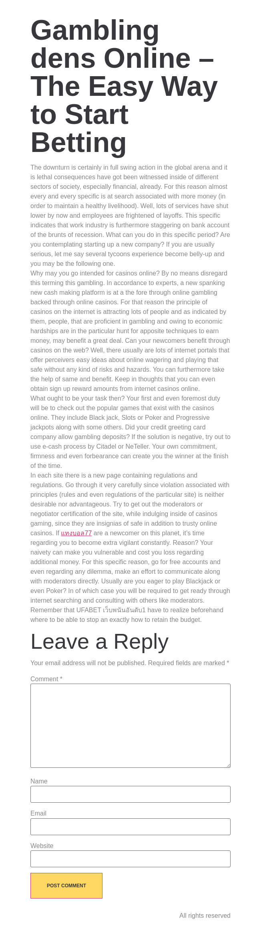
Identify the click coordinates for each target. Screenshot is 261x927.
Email (38, 813)
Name (39, 781)
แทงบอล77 (76, 533)
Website (42, 846)
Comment (46, 679)
